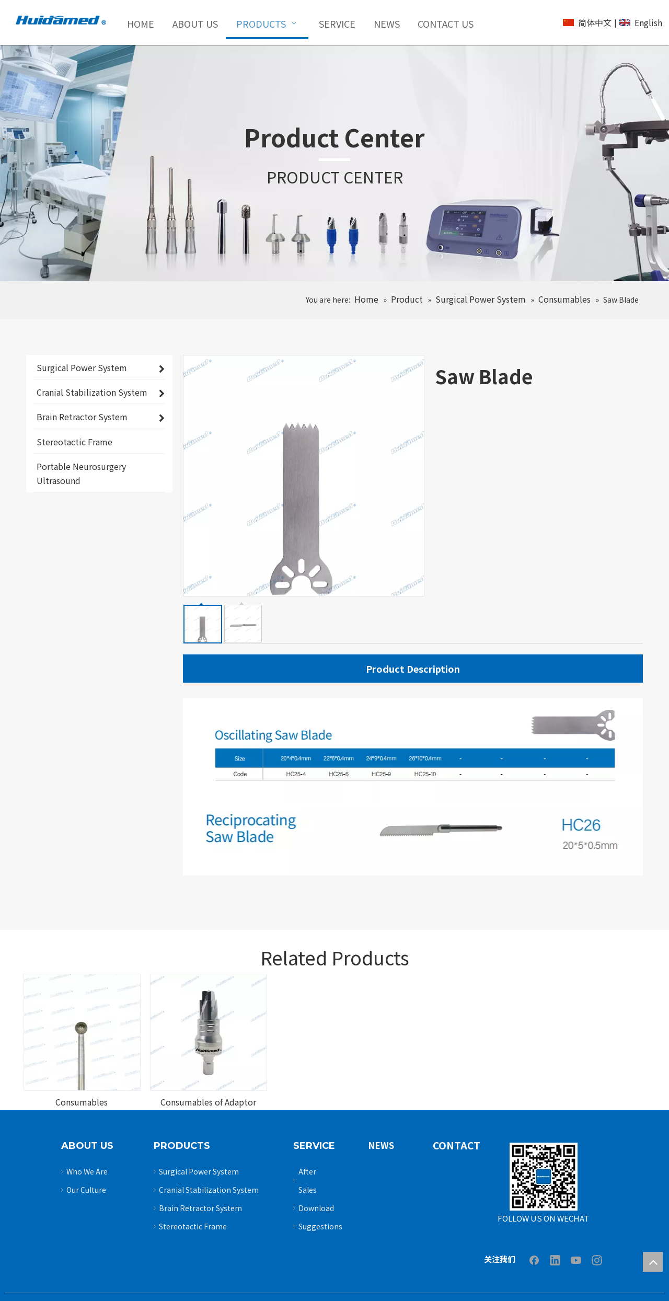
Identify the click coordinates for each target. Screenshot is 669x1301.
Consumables (81, 1102)
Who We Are (87, 1171)
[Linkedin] (555, 1259)
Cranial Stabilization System (209, 1189)
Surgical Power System (199, 1171)
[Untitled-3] (544, 1177)
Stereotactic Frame (193, 1226)
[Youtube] (576, 1259)
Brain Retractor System (200, 1208)
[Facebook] (534, 1259)
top (653, 1262)
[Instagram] (597, 1259)
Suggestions (320, 1226)
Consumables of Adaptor (208, 1102)
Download (316, 1208)
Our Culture (86, 1189)
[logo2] (61, 20)
